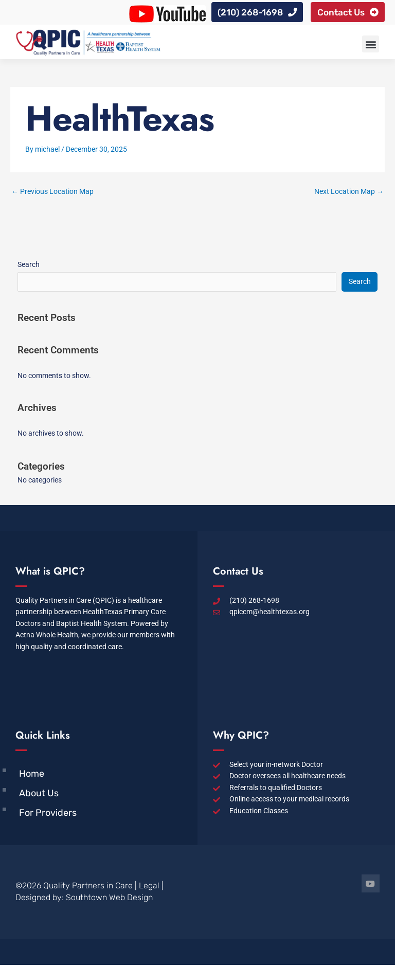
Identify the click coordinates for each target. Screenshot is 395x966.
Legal (149, 886)
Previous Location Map (52, 192)
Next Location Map (349, 192)
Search (28, 265)
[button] (370, 45)
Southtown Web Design (109, 898)
